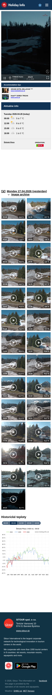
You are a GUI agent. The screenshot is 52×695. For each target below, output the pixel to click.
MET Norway (29, 691)
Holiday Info (10, 3)
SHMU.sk (18, 691)
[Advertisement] (26, 168)
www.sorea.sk (15, 97)
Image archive (20, 194)
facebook (43, 681)
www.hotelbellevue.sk (18, 91)
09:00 (13, 523)
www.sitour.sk (23, 631)
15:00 (29, 523)
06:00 (6, 523)
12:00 (21, 523)
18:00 (37, 523)
